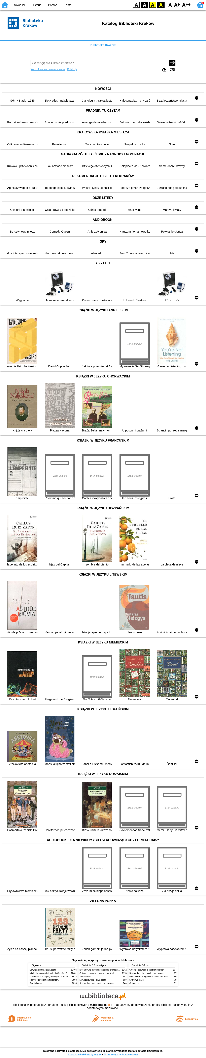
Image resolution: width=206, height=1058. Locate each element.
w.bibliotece (100, 1004)
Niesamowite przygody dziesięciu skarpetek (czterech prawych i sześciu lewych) (66, 977)
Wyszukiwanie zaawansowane (48, 69)
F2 (186, 4)
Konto (67, 5)
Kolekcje (72, 69)
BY (161, 4)
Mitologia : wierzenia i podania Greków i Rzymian (52, 973)
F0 (170, 4)
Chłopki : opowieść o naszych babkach (96, 973)
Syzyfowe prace (136, 980)
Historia (36, 5)
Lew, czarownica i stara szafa (43, 970)
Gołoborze (134, 983)
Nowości (19, 5)
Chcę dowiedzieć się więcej (84, 1054)
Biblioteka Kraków (103, 45)
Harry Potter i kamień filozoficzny (44, 980)
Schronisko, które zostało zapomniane (96, 983)
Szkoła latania (36, 983)
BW (144, 4)
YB (152, 4)
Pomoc (52, 5)
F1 (177, 4)
